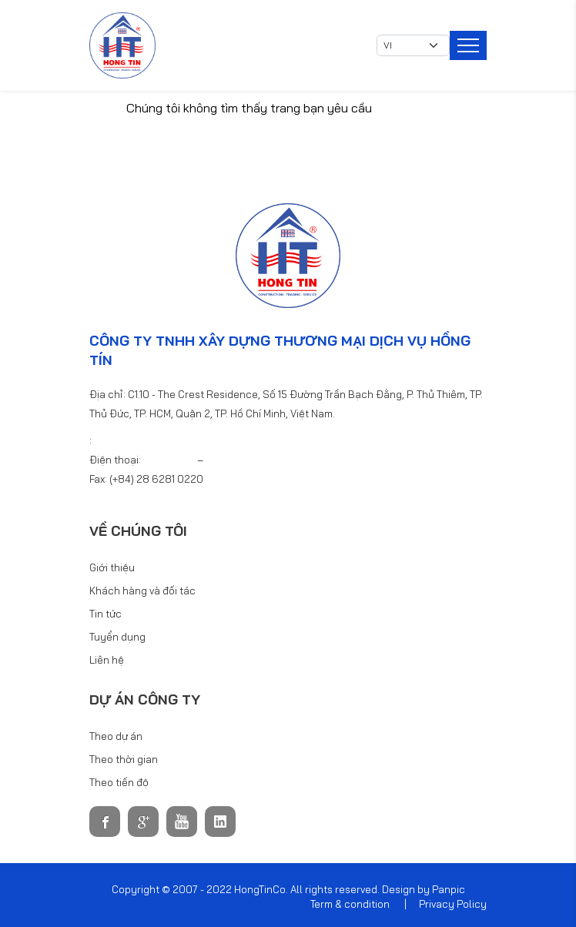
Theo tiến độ (119, 782)
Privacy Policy (453, 904)
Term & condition (350, 904)
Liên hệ (106, 660)
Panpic (448, 889)
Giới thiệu (112, 567)
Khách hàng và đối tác (142, 590)
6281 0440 (231, 459)
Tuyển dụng (117, 637)
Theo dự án (115, 736)
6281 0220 (170, 459)
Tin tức (105, 613)
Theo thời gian (123, 759)
